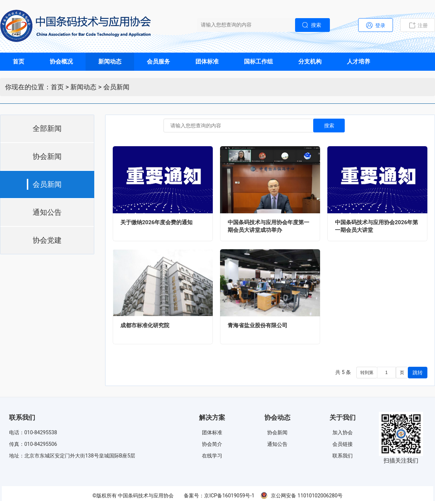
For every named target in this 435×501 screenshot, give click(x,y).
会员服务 (158, 61)
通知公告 (277, 444)
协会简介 (212, 444)
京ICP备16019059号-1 (229, 495)
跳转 (418, 372)
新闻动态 (109, 61)
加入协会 (342, 432)
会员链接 (342, 444)
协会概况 (61, 61)
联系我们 (342, 456)
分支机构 (310, 61)
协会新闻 (277, 432)
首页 (18, 61)
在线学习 (212, 456)
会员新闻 (116, 87)
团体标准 (207, 61)
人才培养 (358, 61)
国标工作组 (258, 61)
